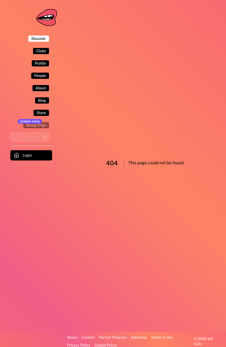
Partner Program (113, 337)
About (72, 337)
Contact (88, 337)
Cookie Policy (105, 345)
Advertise (139, 337)
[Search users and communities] (30, 137)
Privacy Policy (78, 345)
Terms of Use (162, 337)
